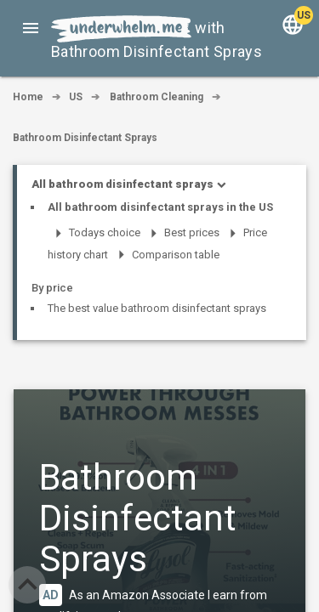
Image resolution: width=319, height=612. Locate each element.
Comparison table (175, 254)
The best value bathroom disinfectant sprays (157, 308)
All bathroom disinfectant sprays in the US (160, 207)
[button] (30, 27)
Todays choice (104, 232)
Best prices (191, 232)
